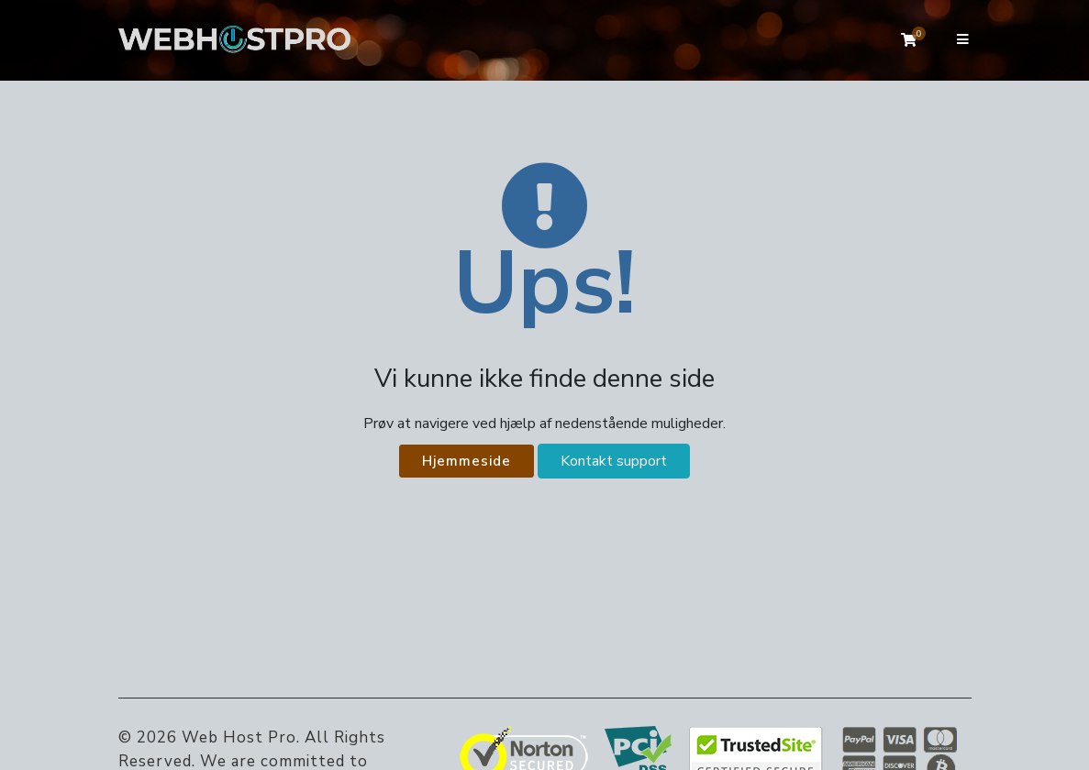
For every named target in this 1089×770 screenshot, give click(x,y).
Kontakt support (614, 461)
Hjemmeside (466, 461)
